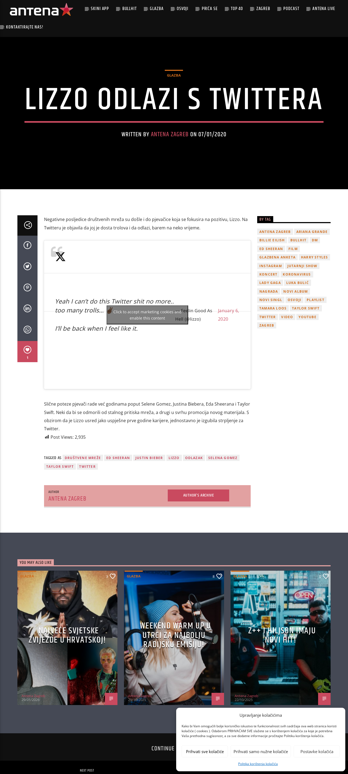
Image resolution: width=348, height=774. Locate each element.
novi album (295, 324)
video (287, 349)
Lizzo (174, 490)
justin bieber (149, 490)
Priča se (210, 8)
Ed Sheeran (118, 490)
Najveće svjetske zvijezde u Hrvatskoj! (67, 668)
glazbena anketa (277, 290)
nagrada (268, 324)
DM (315, 273)
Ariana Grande (312, 264)
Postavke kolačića (316, 751)
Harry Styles (314, 290)
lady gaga (270, 316)
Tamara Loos (273, 341)
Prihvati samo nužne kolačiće (261, 751)
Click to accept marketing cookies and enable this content (147, 347)
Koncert (268, 307)
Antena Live (323, 8)
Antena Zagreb (170, 151)
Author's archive (198, 528)
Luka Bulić (297, 316)
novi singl (270, 332)
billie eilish (272, 273)
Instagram (270, 298)
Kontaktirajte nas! (24, 27)
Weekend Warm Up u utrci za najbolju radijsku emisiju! (175, 668)
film (293, 281)
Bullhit (129, 8)
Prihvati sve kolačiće (205, 751)
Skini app (100, 8)
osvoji (294, 332)
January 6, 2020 (228, 348)
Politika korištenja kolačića (258, 764)
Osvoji (182, 8)
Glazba (156, 8)
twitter (87, 499)
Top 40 (237, 8)
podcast (291, 8)
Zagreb (263, 8)
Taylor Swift (60, 499)
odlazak (194, 490)
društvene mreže (83, 490)
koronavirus (297, 307)
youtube (307, 349)
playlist (315, 332)
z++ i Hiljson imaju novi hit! (282, 668)
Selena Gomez (222, 490)
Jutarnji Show (302, 298)
